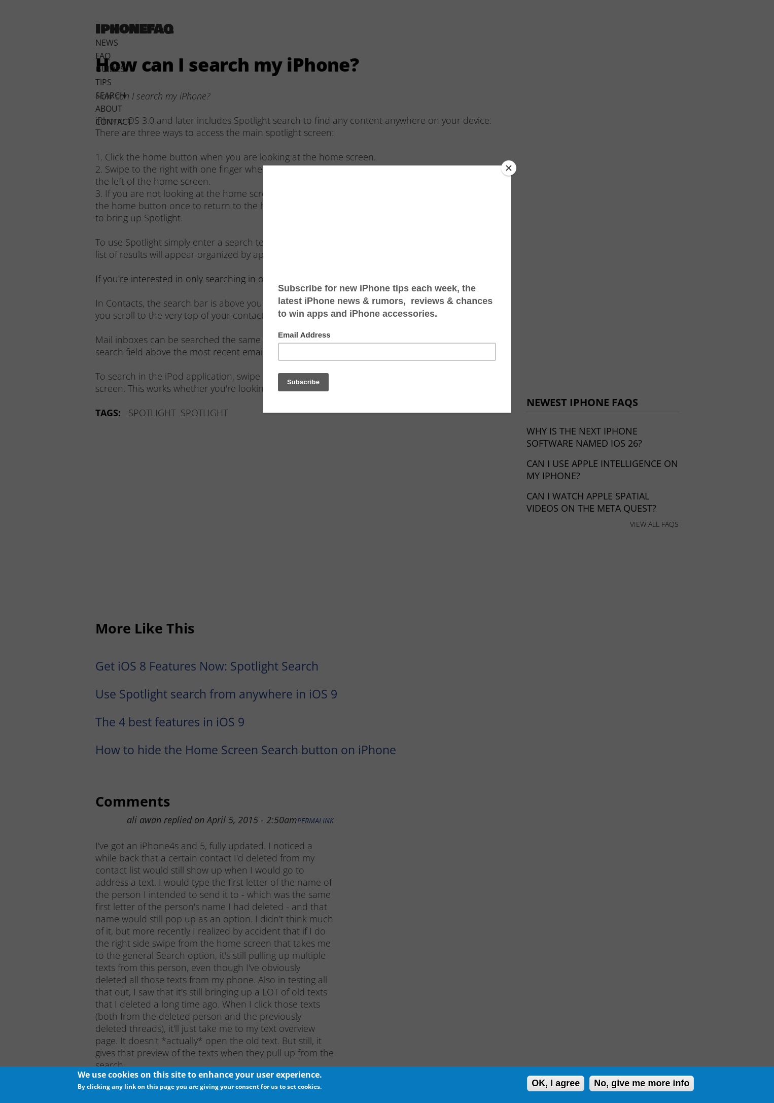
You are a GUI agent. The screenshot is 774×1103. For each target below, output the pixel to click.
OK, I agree (556, 1083)
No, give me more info (641, 1083)
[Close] (508, 168)
